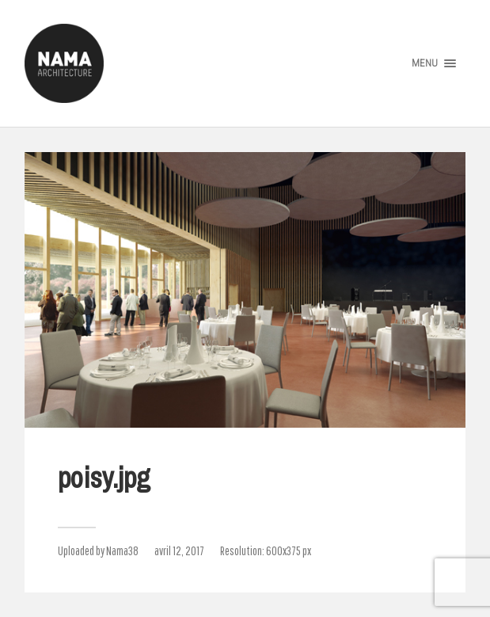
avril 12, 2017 (179, 550)
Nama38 (122, 550)
